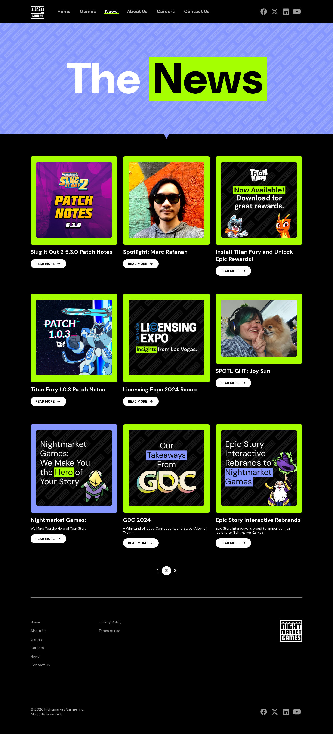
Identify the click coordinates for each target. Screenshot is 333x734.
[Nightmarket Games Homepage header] (37, 12)
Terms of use (109, 630)
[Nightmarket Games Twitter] (274, 11)
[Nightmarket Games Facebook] (263, 11)
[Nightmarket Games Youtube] (296, 11)
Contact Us (40, 665)
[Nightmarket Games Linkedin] (285, 11)
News (35, 656)
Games (36, 639)
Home (35, 622)
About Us (38, 630)
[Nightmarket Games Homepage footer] (291, 631)
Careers (37, 647)
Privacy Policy (110, 622)
